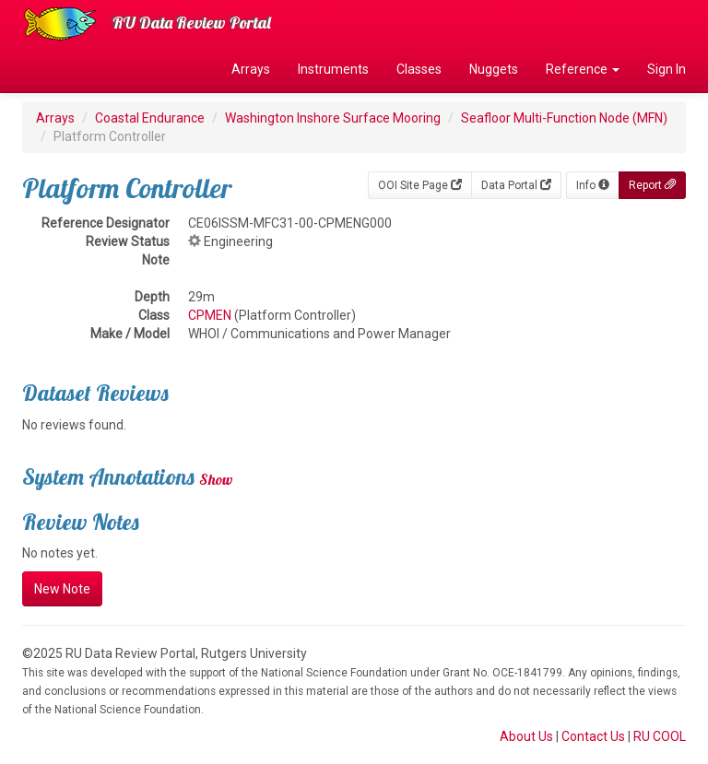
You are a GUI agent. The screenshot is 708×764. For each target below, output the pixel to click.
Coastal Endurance (150, 118)
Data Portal (516, 185)
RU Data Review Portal (191, 22)
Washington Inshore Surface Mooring (333, 118)
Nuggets (493, 69)
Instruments (333, 69)
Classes (419, 69)
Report (652, 185)
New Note (62, 589)
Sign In (666, 69)
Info (592, 185)
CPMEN (209, 315)
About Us (526, 736)
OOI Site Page (420, 185)
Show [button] (216, 479)
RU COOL (659, 736)
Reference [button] (583, 69)
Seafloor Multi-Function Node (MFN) (564, 118)
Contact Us (593, 736)
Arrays (250, 69)
